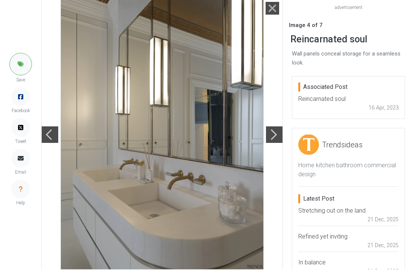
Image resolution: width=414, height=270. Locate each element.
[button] (20, 64)
